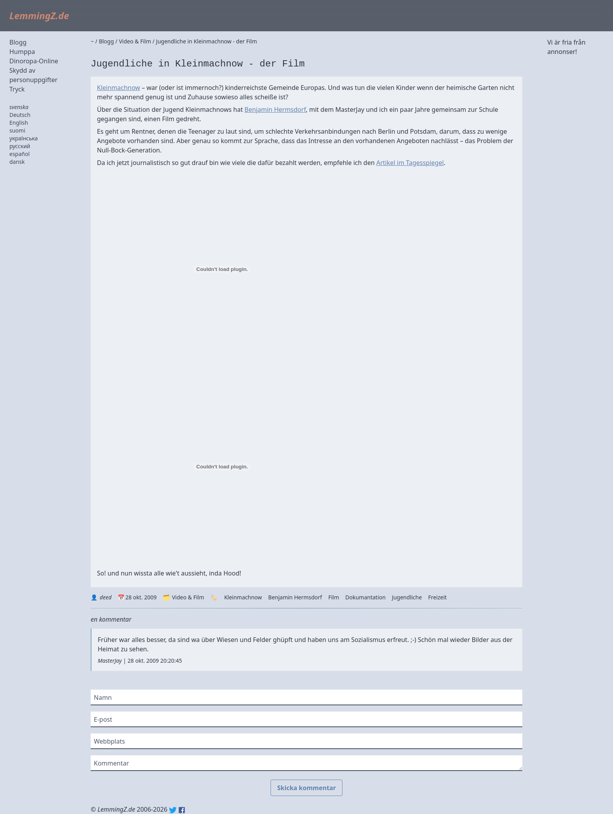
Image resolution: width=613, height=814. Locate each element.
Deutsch (19, 114)
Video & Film (188, 597)
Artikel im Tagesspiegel (410, 162)
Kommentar (111, 763)
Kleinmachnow (118, 87)
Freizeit (437, 597)
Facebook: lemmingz (182, 810)
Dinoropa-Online (33, 61)
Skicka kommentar (306, 788)
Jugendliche (407, 597)
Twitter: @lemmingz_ (173, 810)
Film (333, 597)
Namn (103, 697)
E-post (103, 719)
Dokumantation (365, 597)
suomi (17, 130)
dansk (17, 161)
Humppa (22, 51)
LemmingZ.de (39, 15)
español (19, 154)
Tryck (17, 89)
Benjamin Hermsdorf (275, 109)
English (18, 122)
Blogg (18, 42)
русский (19, 146)
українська (23, 138)
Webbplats (109, 741)
